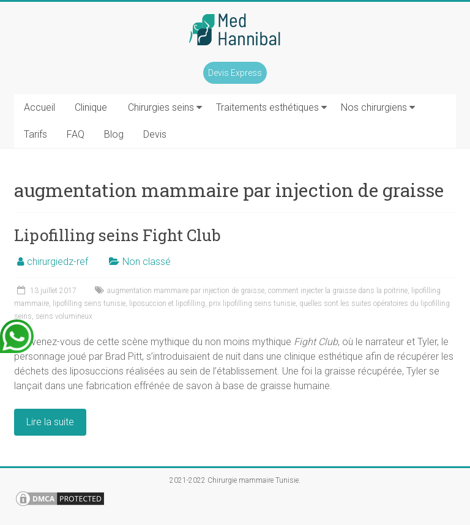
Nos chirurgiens (374, 107)
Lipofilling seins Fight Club (117, 235)
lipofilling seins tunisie (89, 303)
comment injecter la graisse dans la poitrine (338, 290)
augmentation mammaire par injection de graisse (185, 290)
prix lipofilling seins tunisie (252, 303)
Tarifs (35, 134)
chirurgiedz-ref (57, 261)
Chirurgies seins (161, 107)
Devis (154, 134)
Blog (114, 134)
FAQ (75, 134)
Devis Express (235, 73)
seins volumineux (63, 316)
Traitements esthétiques (267, 107)
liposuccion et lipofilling (167, 303)
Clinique (91, 107)
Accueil (39, 107)
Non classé (146, 261)
